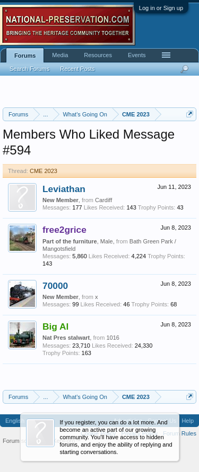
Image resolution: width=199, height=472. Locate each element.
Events (137, 55)
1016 (112, 337)
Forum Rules (179, 433)
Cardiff (103, 200)
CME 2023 (43, 171)
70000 (55, 285)
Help (187, 420)
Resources (98, 55)
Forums (25, 55)
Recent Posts (77, 69)
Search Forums (29, 69)
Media (60, 55)
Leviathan (63, 189)
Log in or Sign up (161, 8)
